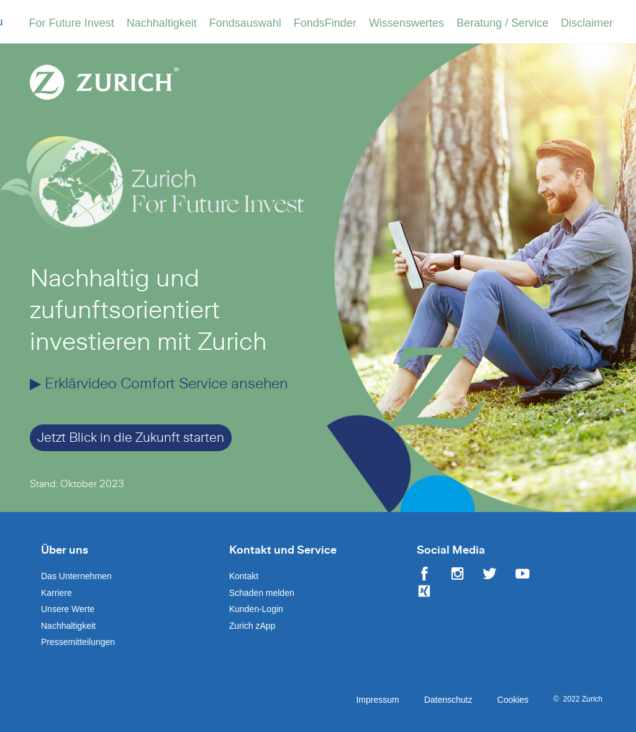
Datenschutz (448, 700)
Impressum (377, 700)
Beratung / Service (502, 23)
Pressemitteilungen (78, 642)
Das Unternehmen (76, 576)
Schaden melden (261, 593)
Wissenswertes (406, 23)
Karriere (56, 593)
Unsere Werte (67, 609)
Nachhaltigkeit (162, 23)
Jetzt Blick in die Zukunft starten (130, 437)
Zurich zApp (252, 626)
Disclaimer (587, 23)
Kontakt (243, 576)
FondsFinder (325, 23)
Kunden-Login (256, 609)
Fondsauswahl (245, 23)
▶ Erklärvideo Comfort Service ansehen (159, 384)
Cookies (513, 700)
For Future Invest (71, 23)
